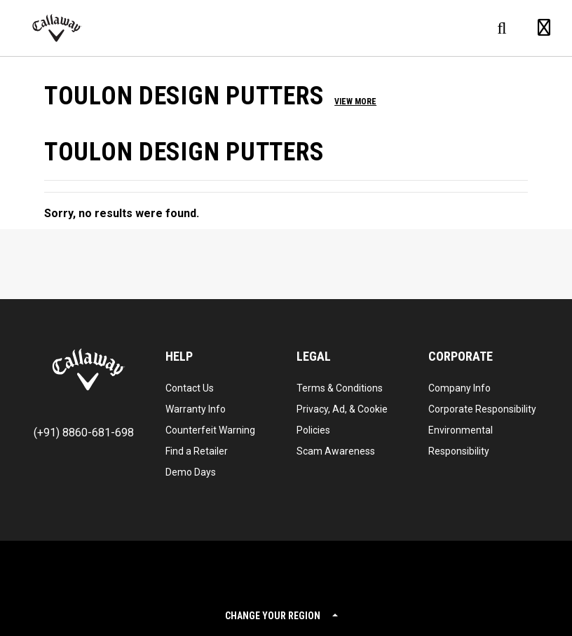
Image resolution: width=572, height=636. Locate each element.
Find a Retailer (196, 451)
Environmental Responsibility (460, 440)
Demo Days (190, 472)
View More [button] (355, 101)
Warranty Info (195, 409)
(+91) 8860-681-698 (84, 432)
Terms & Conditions (340, 388)
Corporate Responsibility (482, 409)
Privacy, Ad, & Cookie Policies (342, 419)
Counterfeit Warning (210, 430)
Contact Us (189, 388)
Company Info (459, 388)
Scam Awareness (336, 451)
